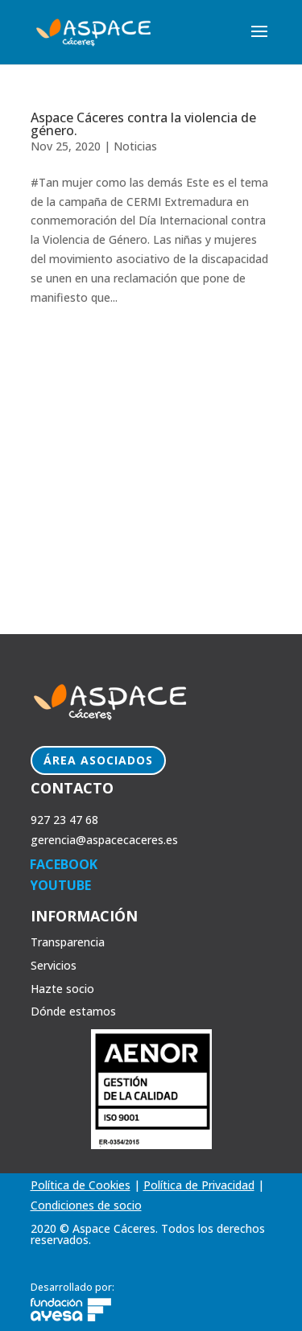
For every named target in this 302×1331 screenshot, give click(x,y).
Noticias (135, 146)
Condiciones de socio (86, 1205)
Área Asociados (98, 760)
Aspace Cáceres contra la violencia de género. (143, 124)
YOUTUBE (60, 885)
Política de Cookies (80, 1185)
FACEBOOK (63, 864)
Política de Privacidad (198, 1185)
